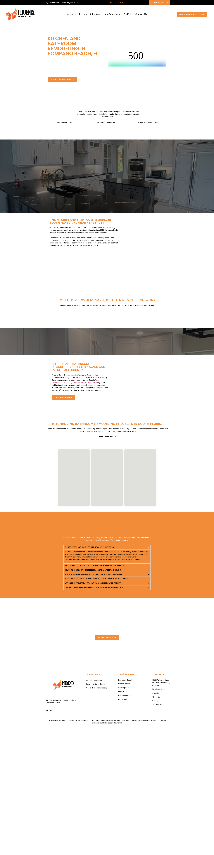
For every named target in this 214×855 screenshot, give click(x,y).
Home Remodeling (112, 14)
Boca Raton (78, 382)
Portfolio (128, 14)
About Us (71, 14)
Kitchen (83, 14)
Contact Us (141, 14)
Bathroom (95, 14)
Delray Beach (89, 382)
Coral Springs (67, 382)
